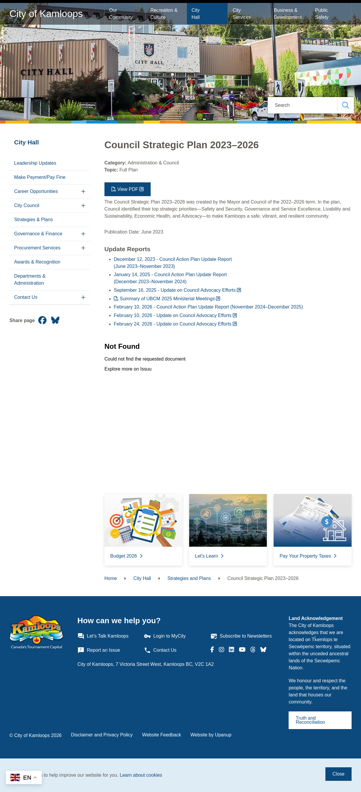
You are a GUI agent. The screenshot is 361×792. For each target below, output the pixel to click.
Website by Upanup (210, 734)
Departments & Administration (30, 280)
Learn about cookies (141, 775)
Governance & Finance (38, 233)
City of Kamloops (46, 13)
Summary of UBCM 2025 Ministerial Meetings (167, 298)
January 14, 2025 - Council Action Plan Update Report (170, 274)
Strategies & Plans (33, 219)
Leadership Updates (35, 163)
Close (338, 773)
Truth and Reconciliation (310, 720)
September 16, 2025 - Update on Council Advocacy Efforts (175, 290)
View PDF (127, 189)
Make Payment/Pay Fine (39, 177)
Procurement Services (37, 247)
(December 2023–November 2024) (150, 281)
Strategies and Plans (189, 578)
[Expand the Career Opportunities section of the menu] (83, 192)
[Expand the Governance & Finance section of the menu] (83, 234)
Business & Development (288, 14)
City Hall (196, 14)
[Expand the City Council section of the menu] (83, 206)
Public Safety (322, 14)
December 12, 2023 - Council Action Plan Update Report (173, 259)
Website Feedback (161, 734)
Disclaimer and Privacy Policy (102, 734)
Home (110, 578)
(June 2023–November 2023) (144, 266)
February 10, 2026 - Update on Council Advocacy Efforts (173, 315)
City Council (26, 205)
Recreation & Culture (164, 14)
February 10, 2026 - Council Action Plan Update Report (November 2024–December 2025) (208, 306)
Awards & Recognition (37, 261)
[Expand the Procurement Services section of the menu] (83, 248)
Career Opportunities (36, 191)
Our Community (121, 14)
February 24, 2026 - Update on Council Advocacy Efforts (173, 323)
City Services (242, 14)
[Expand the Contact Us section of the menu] (83, 297)
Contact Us (25, 297)
